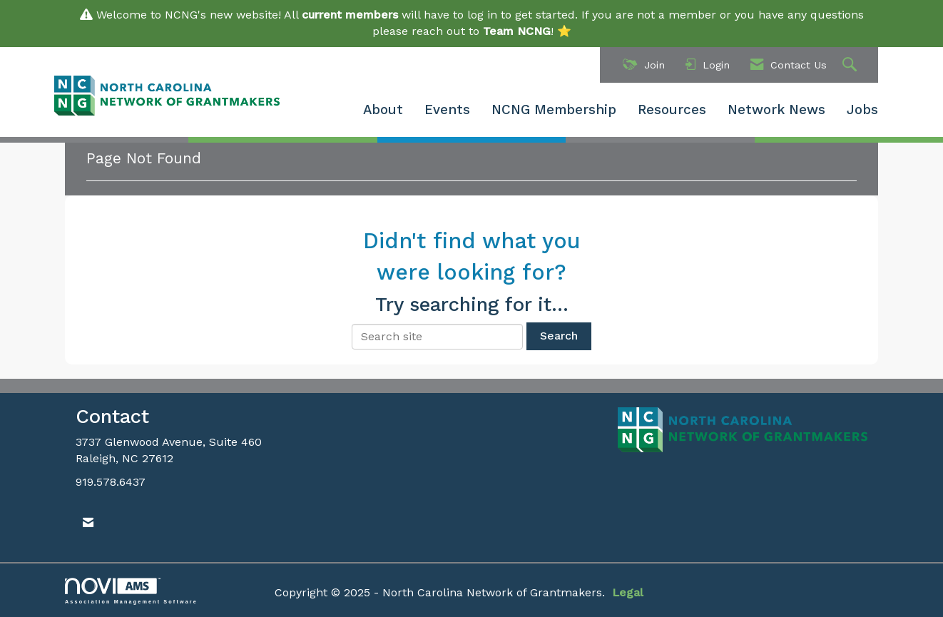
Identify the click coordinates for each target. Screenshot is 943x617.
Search (559, 335)
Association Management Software (131, 591)
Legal (627, 592)
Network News (776, 110)
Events (447, 110)
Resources (672, 110)
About (383, 110)
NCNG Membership (553, 110)
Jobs (862, 110)
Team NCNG (517, 31)
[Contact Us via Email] (88, 523)
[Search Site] (851, 65)
